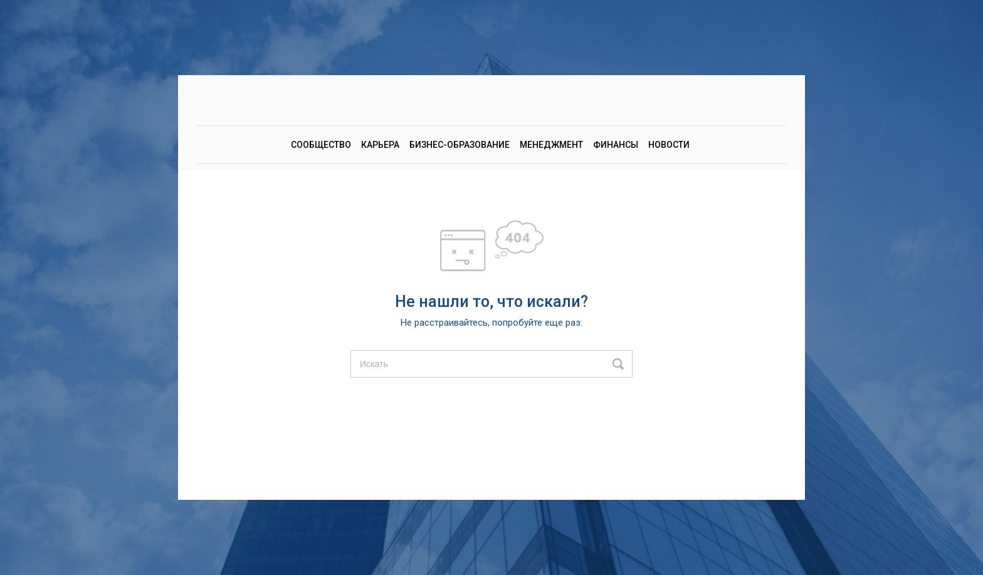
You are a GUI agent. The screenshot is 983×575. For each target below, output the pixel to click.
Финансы (615, 145)
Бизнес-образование (459, 145)
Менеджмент (551, 145)
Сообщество (321, 145)
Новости (669, 145)
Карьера (380, 145)
